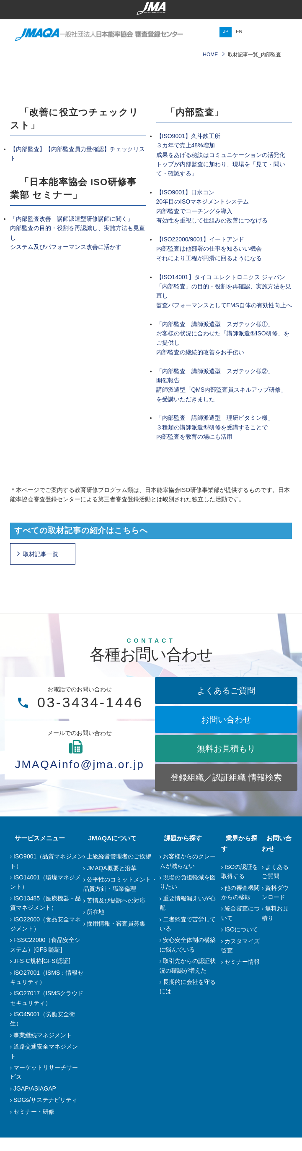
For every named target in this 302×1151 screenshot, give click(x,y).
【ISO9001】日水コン (185, 192)
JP (225, 31)
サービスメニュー (35, 851)
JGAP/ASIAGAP (34, 1102)
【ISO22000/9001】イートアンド (200, 239)
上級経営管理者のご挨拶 (119, 869)
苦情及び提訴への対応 (116, 913)
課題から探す (178, 851)
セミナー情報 (242, 965)
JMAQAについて (107, 851)
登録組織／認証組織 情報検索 (245, 784)
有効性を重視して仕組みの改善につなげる (212, 220)
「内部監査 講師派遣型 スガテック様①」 (215, 324)
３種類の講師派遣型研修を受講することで (212, 427)
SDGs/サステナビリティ (45, 1113)
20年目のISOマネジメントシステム (202, 201)
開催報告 (168, 380)
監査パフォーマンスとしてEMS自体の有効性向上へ (224, 305)
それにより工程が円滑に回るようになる (209, 258)
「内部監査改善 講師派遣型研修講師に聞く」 (71, 218)
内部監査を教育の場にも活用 (194, 436)
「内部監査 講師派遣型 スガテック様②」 (215, 371)
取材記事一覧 (40, 554)
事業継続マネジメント (42, 1048)
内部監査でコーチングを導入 (194, 211)
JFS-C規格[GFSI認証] (41, 974)
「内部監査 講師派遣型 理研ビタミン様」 (215, 417)
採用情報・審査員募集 (116, 937)
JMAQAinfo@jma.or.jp (99, 763)
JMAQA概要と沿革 (111, 881)
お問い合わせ (245, 719)
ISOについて (241, 932)
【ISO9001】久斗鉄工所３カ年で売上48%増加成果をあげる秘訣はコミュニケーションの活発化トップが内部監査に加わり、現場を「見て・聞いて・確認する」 (220, 155)
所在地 (95, 925)
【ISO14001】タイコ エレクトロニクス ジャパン (221, 277)
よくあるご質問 (245, 690)
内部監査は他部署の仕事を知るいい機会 (209, 248)
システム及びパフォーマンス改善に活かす (65, 246)
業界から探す (240, 851)
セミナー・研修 (33, 1125)
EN (239, 31)
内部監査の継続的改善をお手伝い (200, 352)
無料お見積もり (245, 748)
